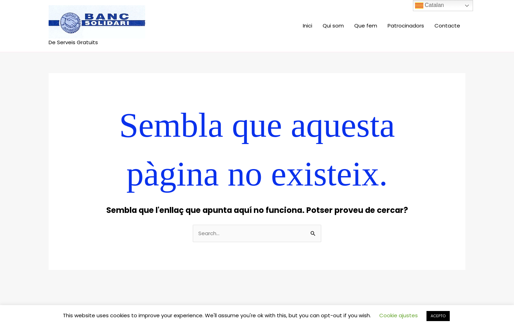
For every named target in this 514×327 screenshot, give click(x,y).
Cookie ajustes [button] (398, 315)
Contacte (447, 25)
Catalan (429, 5)
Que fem (365, 25)
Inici (307, 25)
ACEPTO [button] (438, 316)
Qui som (333, 25)
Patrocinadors (406, 25)
